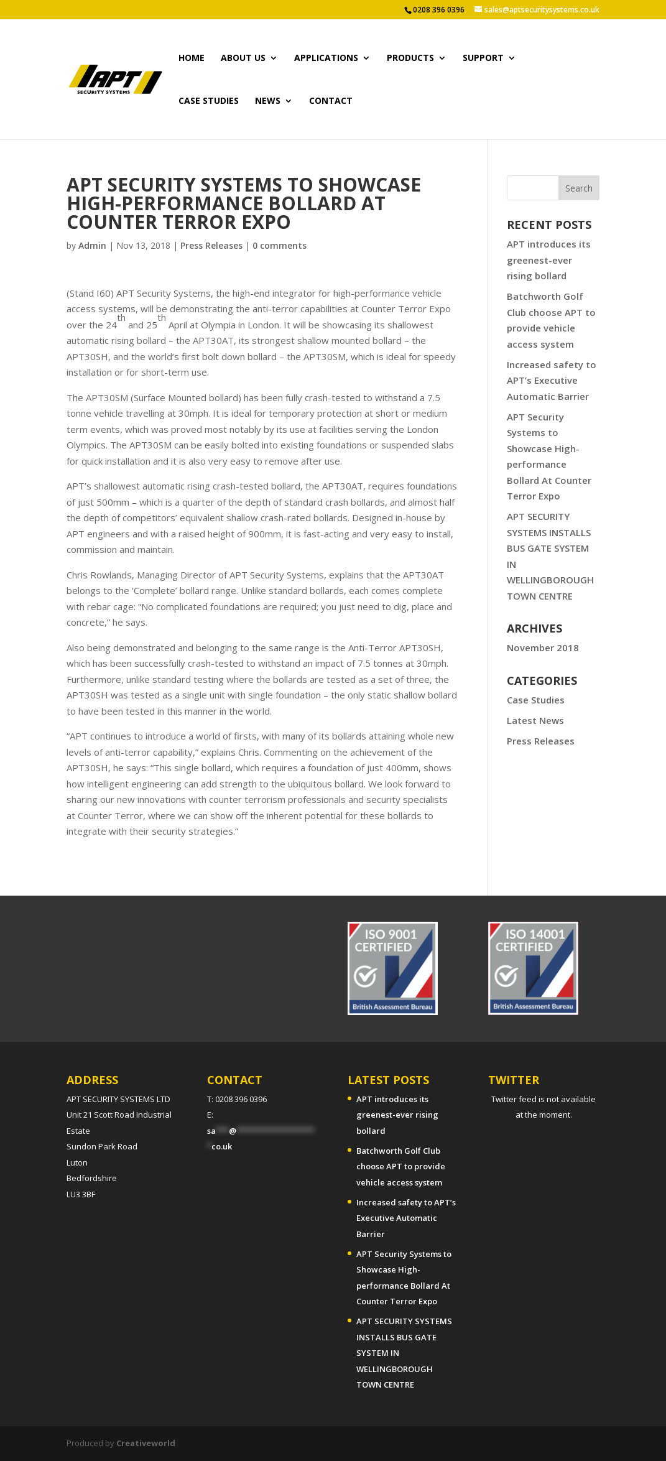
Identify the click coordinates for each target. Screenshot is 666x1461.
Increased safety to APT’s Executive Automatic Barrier (551, 380)
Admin (92, 245)
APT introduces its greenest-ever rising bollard (549, 260)
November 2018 (543, 647)
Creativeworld (145, 1443)
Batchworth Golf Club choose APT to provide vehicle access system (400, 1166)
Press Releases (211, 245)
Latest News (535, 720)
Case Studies (536, 699)
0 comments (279, 245)
